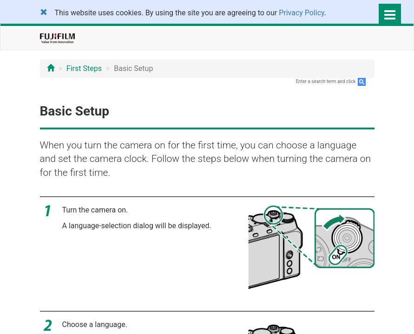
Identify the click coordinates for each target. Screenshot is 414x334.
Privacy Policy (301, 12)
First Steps (84, 68)
